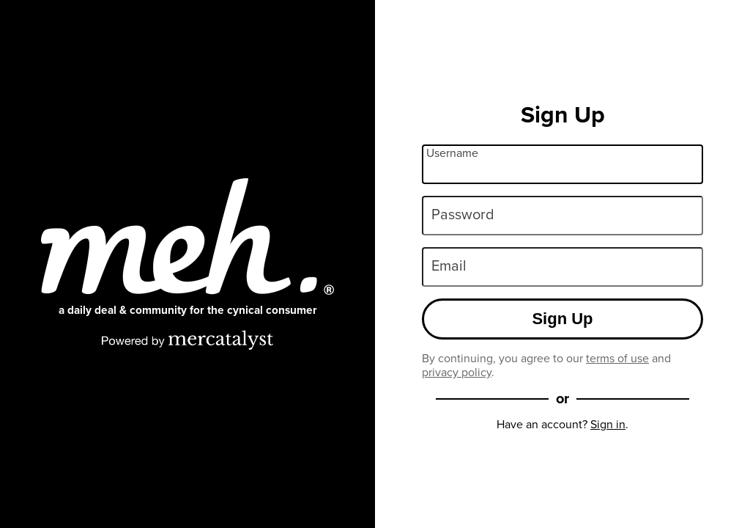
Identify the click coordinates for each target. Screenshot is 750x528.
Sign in (607, 424)
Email (449, 265)
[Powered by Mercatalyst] (187, 339)
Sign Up (562, 318)
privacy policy (456, 372)
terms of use (617, 358)
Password (462, 214)
